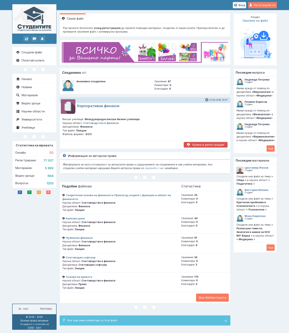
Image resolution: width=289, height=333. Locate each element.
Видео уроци (28, 103)
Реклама (46, 308)
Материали (27, 95)
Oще (270, 148)
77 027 (48, 160)
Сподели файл (29, 52)
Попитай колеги (30, 60)
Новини (24, 87)
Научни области (30, 111)
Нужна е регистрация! (205, 145)
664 (50, 176)
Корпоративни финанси (98, 106)
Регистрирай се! (262, 5)
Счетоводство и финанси (101, 123)
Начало (24, 79)
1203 (50, 183)
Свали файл (72, 18)
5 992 (49, 168)
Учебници (25, 127)
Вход (239, 5)
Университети (29, 119)
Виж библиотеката (212, 297)
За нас (22, 308)
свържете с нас (154, 168)
